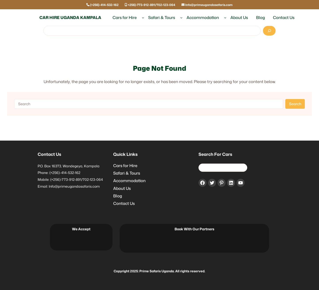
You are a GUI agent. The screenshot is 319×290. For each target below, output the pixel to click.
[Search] (269, 31)
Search (295, 103)
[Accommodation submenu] (225, 17)
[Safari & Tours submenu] (181, 17)
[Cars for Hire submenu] (143, 17)
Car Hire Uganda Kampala (70, 17)
